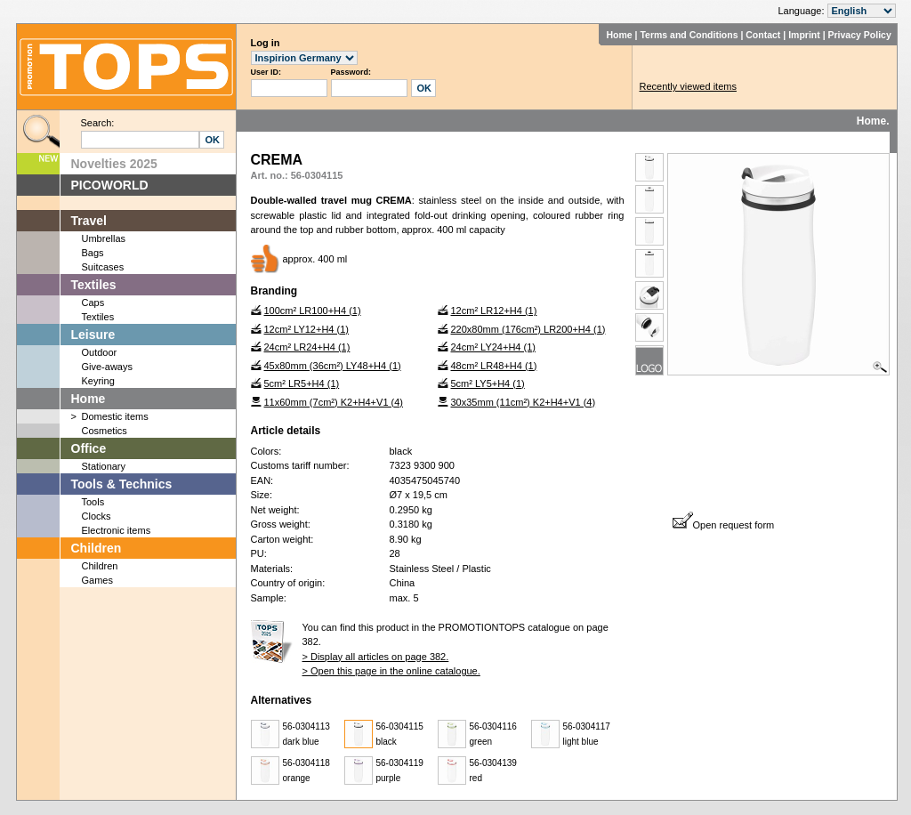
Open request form (724, 525)
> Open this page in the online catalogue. (391, 671)
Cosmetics (104, 430)
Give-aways (107, 366)
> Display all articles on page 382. (375, 656)
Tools (93, 501)
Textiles (94, 285)
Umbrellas (104, 238)
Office (89, 448)
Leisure (93, 334)
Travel (89, 221)
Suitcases (103, 267)
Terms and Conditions (689, 34)
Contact (763, 34)
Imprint (804, 34)
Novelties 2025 (114, 164)
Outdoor (99, 352)
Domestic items (115, 416)
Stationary (104, 466)
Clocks (96, 516)
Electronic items (116, 530)
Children (96, 548)
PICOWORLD (110, 185)
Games (97, 580)
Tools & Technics (122, 484)
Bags (93, 252)
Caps (93, 302)
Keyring (98, 380)
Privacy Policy (859, 34)
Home (619, 34)
